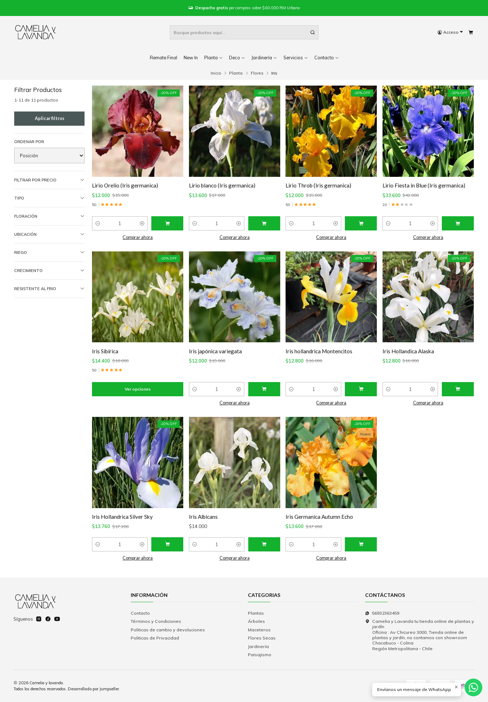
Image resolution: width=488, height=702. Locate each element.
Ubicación (49, 234)
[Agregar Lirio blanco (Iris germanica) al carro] (264, 223)
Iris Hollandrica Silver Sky (122, 522)
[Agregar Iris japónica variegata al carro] (264, 395)
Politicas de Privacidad (155, 638)
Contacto (140, 613)
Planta (213, 57)
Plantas (256, 613)
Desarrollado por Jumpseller (93, 688)
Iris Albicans (203, 522)
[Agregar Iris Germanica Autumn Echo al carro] (361, 550)
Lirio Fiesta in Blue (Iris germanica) (424, 185)
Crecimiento (49, 270)
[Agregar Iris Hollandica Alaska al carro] (458, 395)
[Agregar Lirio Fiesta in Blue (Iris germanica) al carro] (458, 223)
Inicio (216, 73)
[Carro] (471, 32)
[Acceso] (450, 32)
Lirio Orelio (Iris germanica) (125, 185)
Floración (49, 216)
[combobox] (244, 32)
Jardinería (264, 57)
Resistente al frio (49, 289)
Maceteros (259, 629)
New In (191, 57)
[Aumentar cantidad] (142, 223)
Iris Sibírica (105, 356)
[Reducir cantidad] (97, 223)
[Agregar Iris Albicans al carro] (264, 550)
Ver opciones (138, 394)
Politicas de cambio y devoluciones (168, 629)
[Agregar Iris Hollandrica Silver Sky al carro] (167, 550)
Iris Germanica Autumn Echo (319, 522)
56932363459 (382, 613)
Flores (257, 73)
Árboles (256, 621)
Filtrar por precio (49, 180)
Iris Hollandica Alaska (408, 356)
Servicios (295, 57)
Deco (237, 57)
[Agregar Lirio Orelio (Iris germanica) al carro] (167, 223)
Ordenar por (29, 141)
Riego (49, 252)
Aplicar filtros (49, 118)
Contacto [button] (326, 57)
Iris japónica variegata (215, 356)
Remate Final (163, 57)
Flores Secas (262, 638)
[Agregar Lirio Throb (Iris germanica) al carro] (361, 223)
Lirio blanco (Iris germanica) (222, 185)
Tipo (49, 198)
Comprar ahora (138, 237)
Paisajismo (259, 654)
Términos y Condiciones (156, 621)
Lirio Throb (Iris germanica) (318, 185)
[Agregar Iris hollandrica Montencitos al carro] (361, 395)
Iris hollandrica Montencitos (319, 356)
